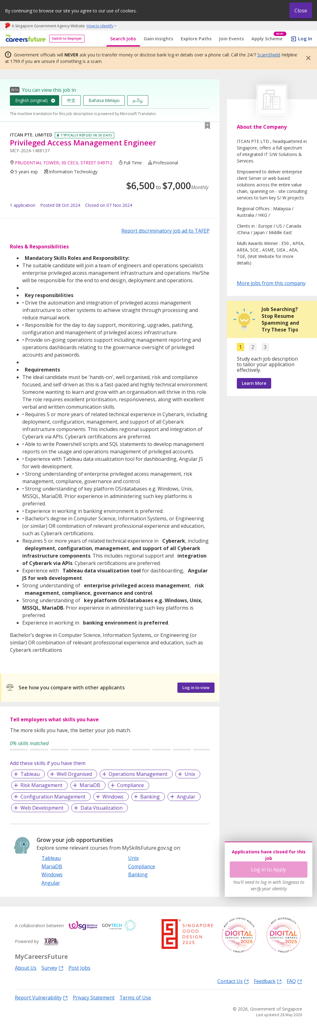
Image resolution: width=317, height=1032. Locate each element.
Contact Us (233, 981)
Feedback (268, 981)
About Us (26, 968)
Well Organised (74, 774)
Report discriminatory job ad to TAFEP (165, 230)
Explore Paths (196, 38)
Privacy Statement (94, 997)
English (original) (31, 100)
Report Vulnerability (41, 997)
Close (300, 10)
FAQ (294, 981)
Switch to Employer (67, 38)
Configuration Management (52, 796)
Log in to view (196, 687)
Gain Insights (158, 38)
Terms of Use (135, 997)
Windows (113, 796)
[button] (306, 58)
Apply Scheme (268, 38)
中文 (71, 100)
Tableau (30, 774)
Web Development (41, 807)
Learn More (254, 383)
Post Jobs (79, 968)
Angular (186, 796)
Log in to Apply (268, 869)
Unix (190, 774)
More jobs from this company (271, 283)
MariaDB (90, 785)
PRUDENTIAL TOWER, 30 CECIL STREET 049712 (63, 163)
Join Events (231, 38)
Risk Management (41, 785)
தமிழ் (137, 100)
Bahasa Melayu (104, 100)
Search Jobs (123, 38)
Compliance (130, 785)
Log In (305, 38)
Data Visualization (101, 807)
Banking (150, 796)
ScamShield (268, 55)
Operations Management (138, 774)
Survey (52, 968)
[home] (24, 38)
